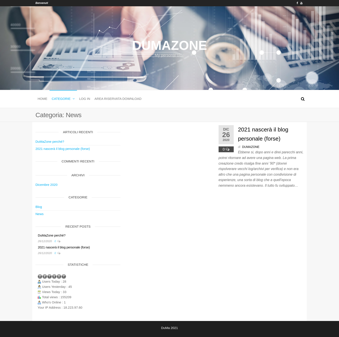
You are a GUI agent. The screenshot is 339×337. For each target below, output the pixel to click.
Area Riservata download (117, 98)
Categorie (61, 98)
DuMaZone (169, 45)
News (39, 214)
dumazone (250, 147)
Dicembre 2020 (46, 184)
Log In (84, 98)
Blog (38, 207)
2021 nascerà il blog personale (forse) (62, 149)
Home (42, 98)
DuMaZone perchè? (49, 141)
